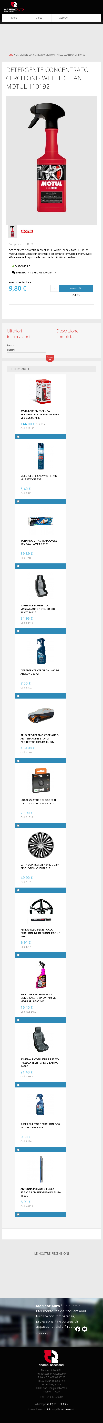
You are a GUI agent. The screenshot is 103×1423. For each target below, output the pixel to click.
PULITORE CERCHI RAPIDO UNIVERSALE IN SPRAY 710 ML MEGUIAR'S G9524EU (38, 998)
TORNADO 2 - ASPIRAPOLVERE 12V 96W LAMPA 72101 (38, 542)
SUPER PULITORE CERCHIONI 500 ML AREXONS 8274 (40, 1125)
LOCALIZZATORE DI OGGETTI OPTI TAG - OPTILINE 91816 (38, 801)
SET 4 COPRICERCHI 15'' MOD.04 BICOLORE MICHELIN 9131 (39, 866)
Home (10, 54)
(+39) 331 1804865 (57, 1404)
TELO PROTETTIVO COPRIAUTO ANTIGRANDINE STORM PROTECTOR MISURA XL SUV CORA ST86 (39, 740)
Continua (41, 1333)
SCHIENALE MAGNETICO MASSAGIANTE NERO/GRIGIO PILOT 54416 (37, 609)
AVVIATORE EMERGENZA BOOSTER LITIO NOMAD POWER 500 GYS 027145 (39, 414)
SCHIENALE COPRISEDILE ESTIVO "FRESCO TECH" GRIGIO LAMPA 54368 (39, 1062)
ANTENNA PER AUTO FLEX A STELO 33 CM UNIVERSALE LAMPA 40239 (40, 1192)
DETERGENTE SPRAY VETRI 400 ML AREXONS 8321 (38, 477)
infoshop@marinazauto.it (61, 1409)
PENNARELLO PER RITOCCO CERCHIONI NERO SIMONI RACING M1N (40, 933)
